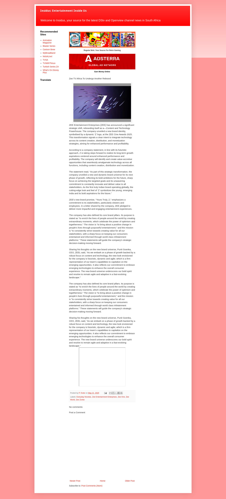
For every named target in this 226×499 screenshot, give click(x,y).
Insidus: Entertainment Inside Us (63, 10)
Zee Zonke (80, 400)
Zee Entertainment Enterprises (104, 397)
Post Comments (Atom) (91, 486)
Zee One (121, 397)
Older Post (130, 481)
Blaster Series (49, 46)
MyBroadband (49, 53)
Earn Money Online (102, 72)
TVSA (45, 60)
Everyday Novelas (84, 397)
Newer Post (75, 481)
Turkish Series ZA (51, 66)
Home (102, 481)
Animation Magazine (47, 41)
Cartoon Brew (49, 49)
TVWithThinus (49, 63)
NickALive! (47, 56)
